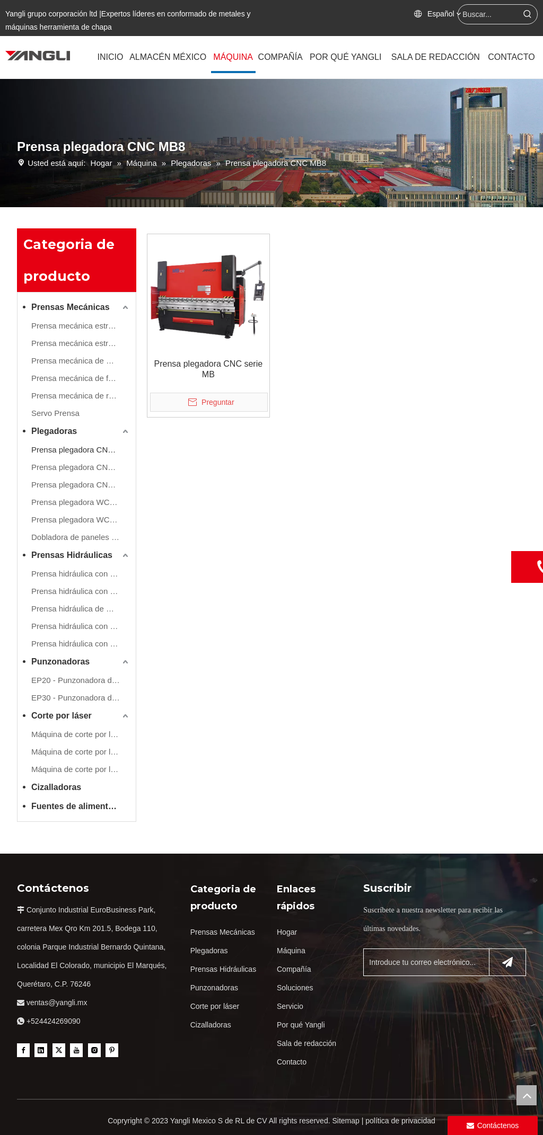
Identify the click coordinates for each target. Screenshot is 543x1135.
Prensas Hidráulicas (71, 555)
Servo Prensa (55, 413)
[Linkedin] (40, 1049)
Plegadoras (54, 431)
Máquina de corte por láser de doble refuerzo (80, 751)
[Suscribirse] (507, 962)
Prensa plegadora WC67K (77, 519)
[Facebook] (23, 1049)
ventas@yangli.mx (57, 1002)
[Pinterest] (112, 1049)
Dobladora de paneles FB (76, 537)
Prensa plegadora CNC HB (79, 484)
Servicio (290, 1006)
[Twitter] (58, 1049)
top (526, 1095)
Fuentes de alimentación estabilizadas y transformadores (80, 806)
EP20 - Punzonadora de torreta (80, 680)
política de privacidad (400, 1120)
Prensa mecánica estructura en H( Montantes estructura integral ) (80, 343)
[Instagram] (94, 1049)
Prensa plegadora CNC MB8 (80, 449)
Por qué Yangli (301, 1025)
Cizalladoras (56, 787)
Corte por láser (61, 715)
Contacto (291, 1062)
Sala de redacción (306, 1043)
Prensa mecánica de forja (76, 378)
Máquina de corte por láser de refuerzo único (80, 734)
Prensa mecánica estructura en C (80, 325)
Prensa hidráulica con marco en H (80, 573)
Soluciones (295, 987)
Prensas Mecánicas (70, 307)
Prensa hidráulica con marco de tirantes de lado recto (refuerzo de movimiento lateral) (80, 643)
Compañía (294, 969)
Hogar (287, 932)
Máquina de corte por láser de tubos (80, 769)
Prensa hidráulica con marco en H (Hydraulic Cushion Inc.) (80, 591)
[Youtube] (76, 1049)
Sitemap (345, 1120)
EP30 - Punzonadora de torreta (80, 697)
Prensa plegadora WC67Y (77, 502)
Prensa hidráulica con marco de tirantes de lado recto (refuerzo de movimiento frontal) (80, 626)
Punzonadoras (60, 661)
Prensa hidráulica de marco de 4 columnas (80, 608)
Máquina (291, 950)
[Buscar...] (488, 14)
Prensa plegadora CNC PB (78, 467)
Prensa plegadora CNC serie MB (208, 369)
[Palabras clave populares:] (527, 14)
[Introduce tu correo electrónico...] (424, 962)
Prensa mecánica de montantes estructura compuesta (80, 360)
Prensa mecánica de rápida (79, 395)
